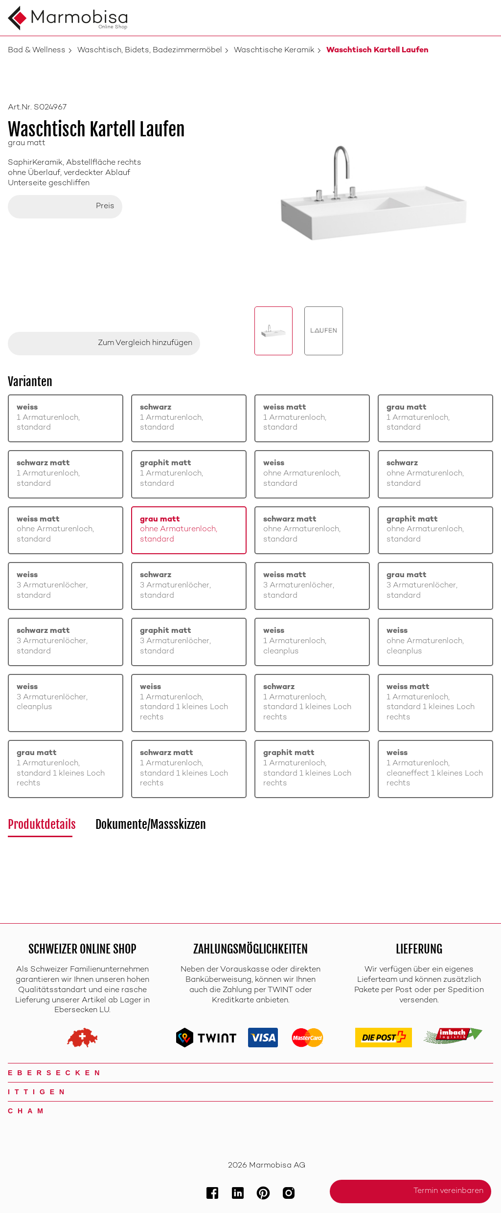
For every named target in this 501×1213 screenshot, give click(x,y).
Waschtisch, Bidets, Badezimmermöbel (149, 50)
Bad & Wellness (37, 50)
